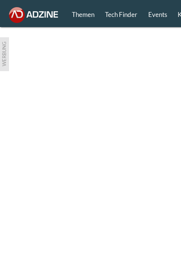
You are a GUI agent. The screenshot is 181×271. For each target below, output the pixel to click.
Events (157, 14)
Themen (83, 14)
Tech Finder (121, 14)
